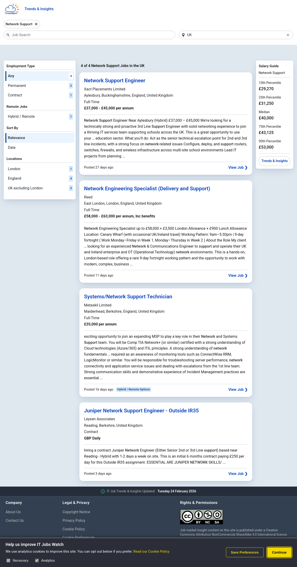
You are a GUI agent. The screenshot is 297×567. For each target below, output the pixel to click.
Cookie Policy (73, 517)
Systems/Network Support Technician (128, 284)
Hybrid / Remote (40, 105)
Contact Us (15, 508)
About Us (13, 500)
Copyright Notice (76, 500)
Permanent (40, 74)
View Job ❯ (238, 155)
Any (40, 64)
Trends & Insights (39, 9)
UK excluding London (40, 176)
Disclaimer (71, 534)
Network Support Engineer (114, 69)
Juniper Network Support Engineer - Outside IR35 (141, 398)
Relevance (16, 126)
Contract (40, 83)
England (40, 166)
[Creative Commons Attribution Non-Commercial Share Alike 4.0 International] (235, 503)
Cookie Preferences (78, 525)
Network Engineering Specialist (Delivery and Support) (147, 177)
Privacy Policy (73, 508)
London (40, 157)
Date (12, 135)
